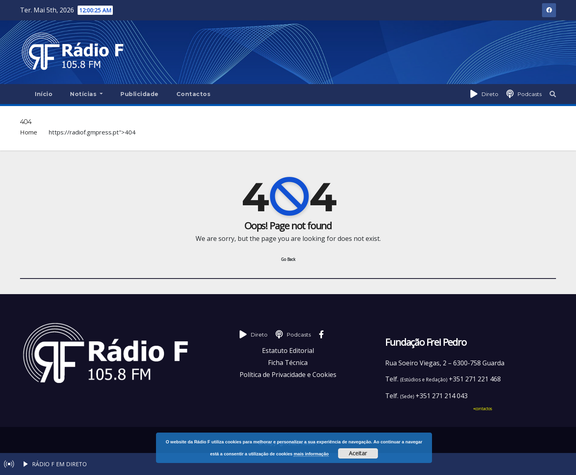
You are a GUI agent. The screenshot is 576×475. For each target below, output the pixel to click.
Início (43, 94)
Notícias (86, 94)
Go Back (288, 259)
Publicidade (139, 94)
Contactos (193, 94)
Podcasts (530, 94)
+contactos (482, 408)
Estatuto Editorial (288, 350)
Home (28, 132)
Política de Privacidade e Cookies (288, 374)
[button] (553, 94)
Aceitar (358, 453)
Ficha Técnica (288, 362)
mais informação (311, 453)
